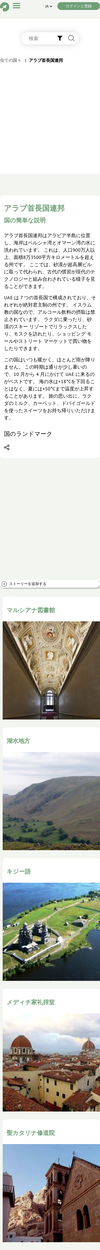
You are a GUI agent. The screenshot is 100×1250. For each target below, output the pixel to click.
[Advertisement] (50, 116)
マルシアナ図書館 (31, 610)
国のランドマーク (28, 433)
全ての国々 (10, 60)
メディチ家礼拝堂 (31, 1002)
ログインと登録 (79, 5)
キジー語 (19, 871)
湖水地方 (18, 741)
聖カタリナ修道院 (31, 1133)
